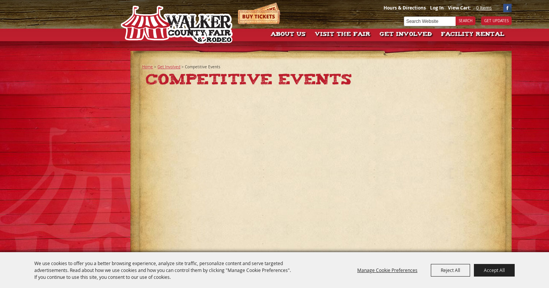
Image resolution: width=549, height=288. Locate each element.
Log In (437, 8)
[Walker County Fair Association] (177, 22)
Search (465, 20)
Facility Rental (472, 34)
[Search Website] (430, 21)
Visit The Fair (343, 34)
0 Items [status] (484, 8)
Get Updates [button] (496, 20)
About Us (288, 34)
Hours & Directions (405, 8)
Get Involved (406, 34)
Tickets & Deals (259, 13)
